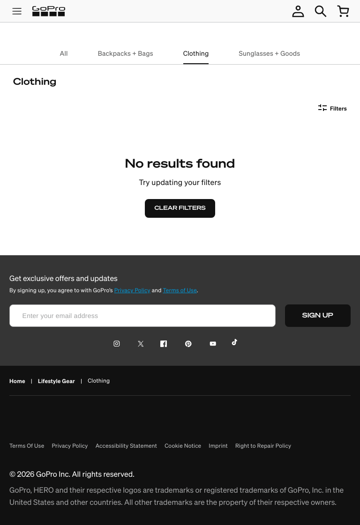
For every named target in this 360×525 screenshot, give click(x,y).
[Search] (320, 11)
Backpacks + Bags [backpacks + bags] (125, 53)
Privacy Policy (132, 290)
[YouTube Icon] (211, 344)
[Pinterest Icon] (186, 344)
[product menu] (16, 11)
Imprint (218, 446)
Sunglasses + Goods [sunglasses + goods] (269, 53)
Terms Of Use (26, 446)
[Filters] (331, 108)
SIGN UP (323, 315)
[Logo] (49, 11)
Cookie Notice (183, 446)
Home (17, 381)
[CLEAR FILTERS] (180, 208)
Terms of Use (179, 290)
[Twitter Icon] (138, 344)
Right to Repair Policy (263, 446)
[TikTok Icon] (236, 344)
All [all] (64, 53)
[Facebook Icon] (161, 344)
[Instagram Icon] (119, 344)
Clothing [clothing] (196, 53)
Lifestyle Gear (56, 381)
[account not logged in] (298, 11)
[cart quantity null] (343, 11)
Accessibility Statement (127, 446)
